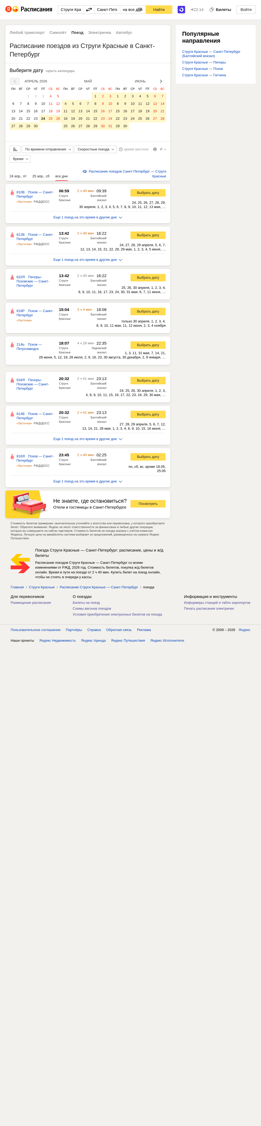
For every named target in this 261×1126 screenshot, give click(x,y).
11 (50, 104)
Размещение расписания (31, 603)
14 (21, 111)
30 (36, 126)
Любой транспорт (27, 32)
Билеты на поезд (86, 603)
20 (13, 119)
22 (28, 119)
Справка (94, 630)
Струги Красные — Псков (202, 69)
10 (43, 104)
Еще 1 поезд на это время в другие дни (88, 217)
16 (36, 111)
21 (21, 119)
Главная (17, 587)
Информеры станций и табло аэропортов (217, 603)
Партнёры (74, 630)
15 (28, 111)
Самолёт (58, 32)
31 (110, 126)
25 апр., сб (40, 176)
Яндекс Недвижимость (57, 640)
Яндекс (244, 630)
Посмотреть (148, 504)
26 (58, 119)
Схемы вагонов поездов (92, 608)
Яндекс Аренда (93, 640)
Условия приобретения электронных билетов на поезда (117, 614)
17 (43, 111)
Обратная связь (119, 630)
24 (43, 119)
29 (28, 126)
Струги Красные (42, 587)
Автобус (124, 32)
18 (50, 111)
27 (13, 126)
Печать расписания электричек (209, 608)
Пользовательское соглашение (35, 630)
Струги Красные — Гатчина (204, 75)
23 (36, 119)
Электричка (99, 32)
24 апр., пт (18, 176)
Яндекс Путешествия (128, 640)
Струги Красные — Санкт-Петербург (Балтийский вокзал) (211, 54)
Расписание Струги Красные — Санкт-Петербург (99, 587)
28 (21, 126)
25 (50, 119)
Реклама (144, 630)
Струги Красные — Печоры (204, 62)
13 (13, 111)
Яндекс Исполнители (167, 640)
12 (58, 104)
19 (58, 111)
